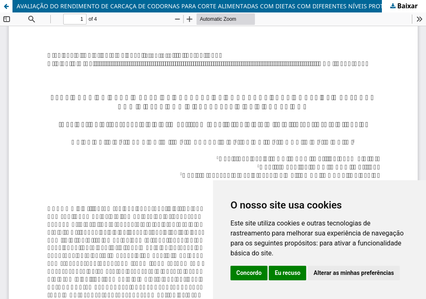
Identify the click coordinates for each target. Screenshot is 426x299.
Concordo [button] (249, 273)
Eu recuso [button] (287, 273)
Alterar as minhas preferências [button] (354, 273)
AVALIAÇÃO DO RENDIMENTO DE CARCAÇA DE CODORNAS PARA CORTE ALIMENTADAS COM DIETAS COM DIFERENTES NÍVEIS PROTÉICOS (209, 6)
